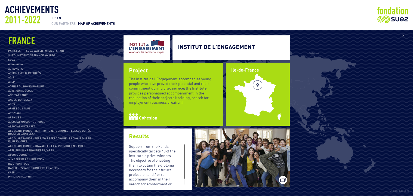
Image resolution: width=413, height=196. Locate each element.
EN (59, 18)
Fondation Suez (392, 15)
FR (54, 18)
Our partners (63, 23)
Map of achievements (96, 23)
